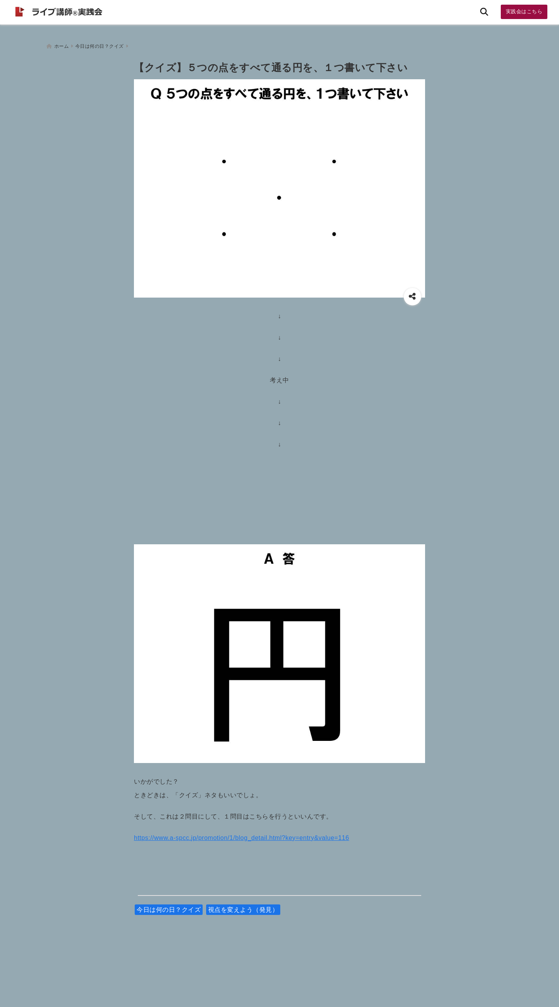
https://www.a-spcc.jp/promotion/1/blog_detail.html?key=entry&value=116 (241, 835)
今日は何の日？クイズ (169, 907)
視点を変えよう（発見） (243, 907)
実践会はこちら (524, 11)
